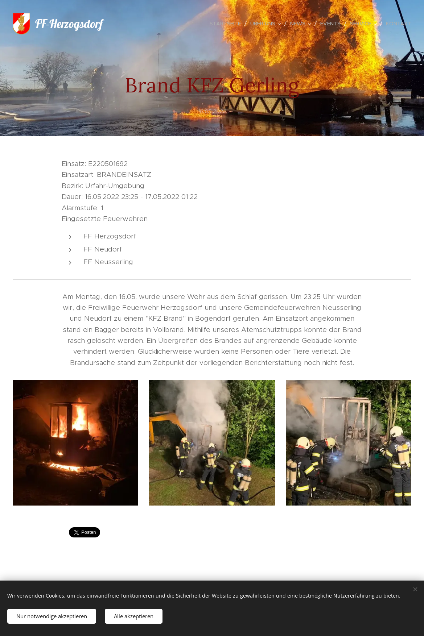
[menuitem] (227, 23)
